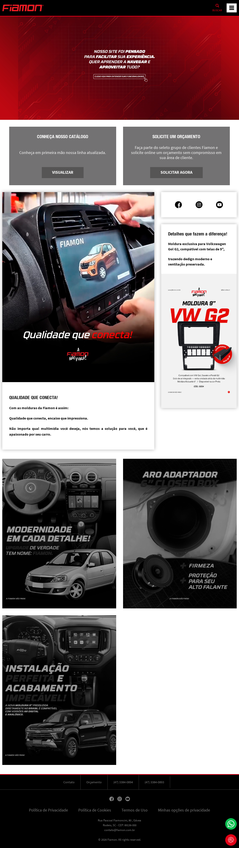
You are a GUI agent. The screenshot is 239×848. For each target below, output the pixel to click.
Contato (69, 782)
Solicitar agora (176, 172)
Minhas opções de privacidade (184, 810)
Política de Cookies (94, 810)
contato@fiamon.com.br (119, 830)
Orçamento (94, 782)
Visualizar (62, 172)
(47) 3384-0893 (154, 782)
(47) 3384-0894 (123, 782)
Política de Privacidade (48, 810)
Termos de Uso (134, 810)
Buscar (217, 10)
